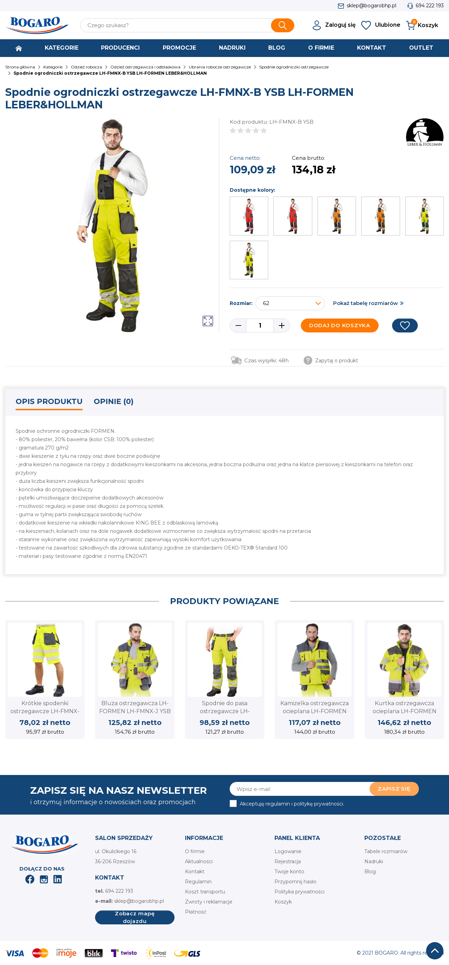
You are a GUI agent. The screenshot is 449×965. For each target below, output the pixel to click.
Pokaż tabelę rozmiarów (365, 303)
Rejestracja (287, 861)
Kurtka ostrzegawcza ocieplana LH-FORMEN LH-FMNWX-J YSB (405, 711)
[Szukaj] (187, 25)
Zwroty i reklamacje (208, 902)
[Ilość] (260, 325)
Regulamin (198, 882)
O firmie (195, 851)
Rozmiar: (241, 303)
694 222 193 (430, 5)
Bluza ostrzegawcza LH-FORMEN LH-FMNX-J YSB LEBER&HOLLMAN (135, 711)
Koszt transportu (205, 892)
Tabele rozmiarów (385, 851)
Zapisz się (394, 788)
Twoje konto (289, 871)
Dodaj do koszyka (339, 325)
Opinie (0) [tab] (114, 401)
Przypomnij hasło (295, 882)
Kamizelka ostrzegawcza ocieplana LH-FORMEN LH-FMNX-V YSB (314, 711)
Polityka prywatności (299, 892)
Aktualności (199, 861)
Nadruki (373, 861)
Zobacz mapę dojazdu (134, 917)
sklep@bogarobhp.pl (371, 5)
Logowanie (288, 851)
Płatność (195, 912)
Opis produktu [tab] (49, 401)
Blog (370, 871)
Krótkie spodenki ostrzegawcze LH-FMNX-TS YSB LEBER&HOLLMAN (45, 711)
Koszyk (283, 902)
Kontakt (194, 871)
